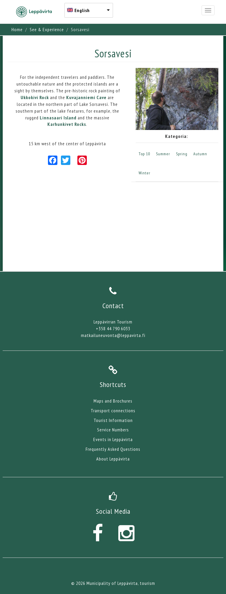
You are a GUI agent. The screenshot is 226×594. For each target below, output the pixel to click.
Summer (163, 153)
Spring (181, 153)
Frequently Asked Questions (113, 449)
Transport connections (113, 410)
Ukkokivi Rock (35, 97)
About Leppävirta (113, 459)
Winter (144, 173)
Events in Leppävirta (113, 439)
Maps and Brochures (113, 401)
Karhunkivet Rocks (66, 124)
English (82, 10)
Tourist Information (113, 420)
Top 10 (144, 153)
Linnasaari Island (59, 118)
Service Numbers (113, 430)
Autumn (200, 153)
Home (17, 29)
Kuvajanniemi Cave (86, 97)
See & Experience (47, 29)
